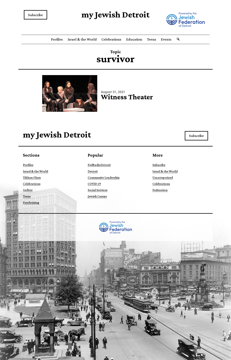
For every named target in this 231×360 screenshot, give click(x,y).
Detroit (93, 171)
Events (166, 39)
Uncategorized (162, 177)
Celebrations (111, 39)
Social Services (97, 190)
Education (134, 39)
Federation (160, 190)
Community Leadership (104, 177)
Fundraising (31, 202)
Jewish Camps (97, 196)
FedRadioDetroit (99, 165)
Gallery (28, 190)
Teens (151, 39)
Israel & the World (82, 39)
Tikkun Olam (32, 177)
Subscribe (35, 15)
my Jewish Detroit (115, 14)
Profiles (57, 39)
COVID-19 (94, 184)
